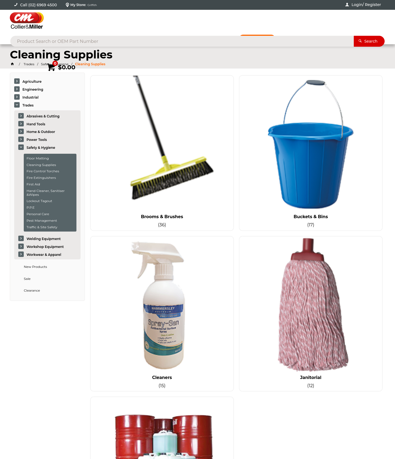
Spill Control (125, 237)
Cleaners (274, 145)
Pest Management (41, 221)
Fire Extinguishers (41, 179)
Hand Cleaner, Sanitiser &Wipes (45, 193)
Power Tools (36, 141)
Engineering (32, 90)
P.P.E (30, 208)
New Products (35, 267)
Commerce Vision (66, 440)
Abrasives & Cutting (43, 117)
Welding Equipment (43, 240)
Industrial (30, 98)
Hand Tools (35, 125)
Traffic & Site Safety (41, 228)
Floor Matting (37, 159)
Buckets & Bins (199, 145)
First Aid (33, 185)
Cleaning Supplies (41, 166)
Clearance (32, 291)
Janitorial (348, 145)
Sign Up (342, 330)
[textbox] (188, 21)
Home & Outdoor (40, 133)
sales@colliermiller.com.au (313, 369)
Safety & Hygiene (40, 148)
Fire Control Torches (42, 172)
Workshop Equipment (45, 248)
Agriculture (31, 83)
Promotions (263, 40)
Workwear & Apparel (43, 255)
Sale (27, 279)
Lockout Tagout (39, 202)
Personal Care (37, 215)
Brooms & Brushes (125, 145)
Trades (28, 106)
